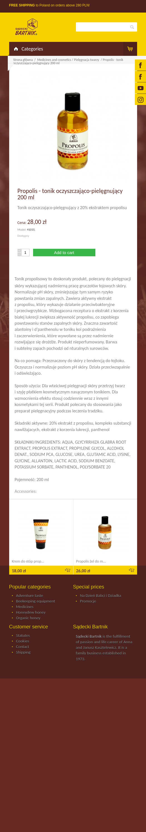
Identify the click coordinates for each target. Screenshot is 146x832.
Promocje (88, 601)
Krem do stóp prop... (28, 561)
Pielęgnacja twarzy (87, 60)
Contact (22, 647)
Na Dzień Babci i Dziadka (100, 596)
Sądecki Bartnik (89, 636)
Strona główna (23, 60)
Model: (22, 229)
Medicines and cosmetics (54, 60)
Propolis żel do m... (91, 561)
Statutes (23, 635)
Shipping (23, 652)
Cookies (22, 641)
